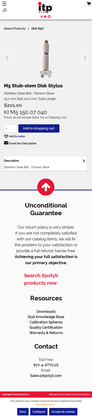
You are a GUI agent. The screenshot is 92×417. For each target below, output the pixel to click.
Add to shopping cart (39, 128)
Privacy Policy (64, 394)
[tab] (45, 163)
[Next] (85, 57)
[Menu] (4, 3)
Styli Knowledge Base (46, 317)
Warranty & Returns (46, 333)
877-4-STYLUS (46, 365)
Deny (23, 411)
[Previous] (7, 57)
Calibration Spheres (46, 322)
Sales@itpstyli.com (46, 376)
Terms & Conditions (81, 394)
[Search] (4, 10)
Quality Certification (46, 327)
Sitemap (53, 394)
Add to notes (14, 135)
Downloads (46, 311)
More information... (46, 404)
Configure (39, 411)
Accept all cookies (63, 411)
